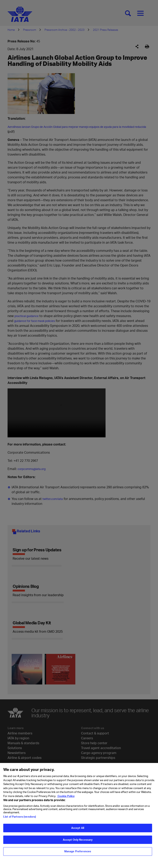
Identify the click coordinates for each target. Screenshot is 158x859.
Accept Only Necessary (78, 839)
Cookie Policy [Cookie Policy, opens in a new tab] (66, 796)
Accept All (77, 827)
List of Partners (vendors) (19, 816)
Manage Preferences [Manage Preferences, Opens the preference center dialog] (77, 851)
